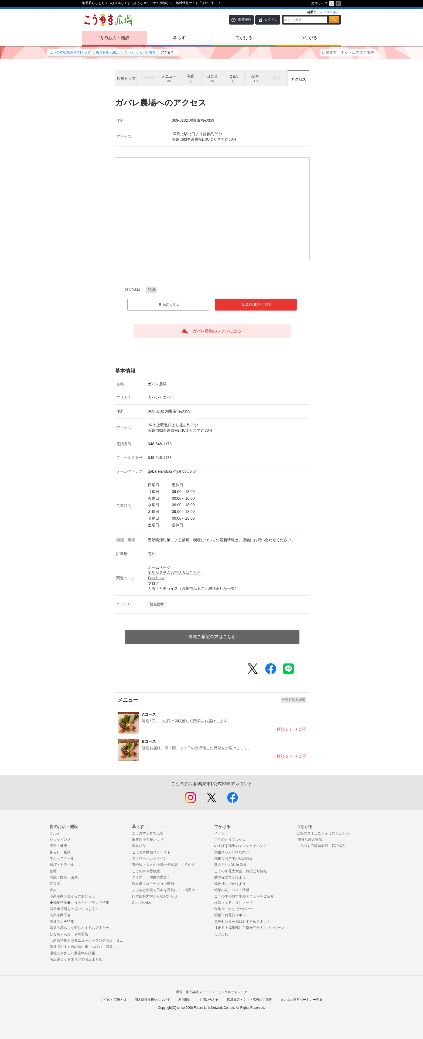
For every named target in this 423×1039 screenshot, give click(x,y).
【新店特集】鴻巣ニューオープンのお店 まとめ (88, 940)
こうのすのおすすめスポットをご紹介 (244, 896)
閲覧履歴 (244, 20)
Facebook (156, 578)
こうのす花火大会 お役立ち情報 (240, 871)
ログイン (271, 20)
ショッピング (60, 839)
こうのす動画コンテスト (151, 852)
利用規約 (184, 999)
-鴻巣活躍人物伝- (309, 839)
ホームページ (159, 567)
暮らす (179, 37)
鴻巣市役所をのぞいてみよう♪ (73, 909)
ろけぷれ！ (223, 934)
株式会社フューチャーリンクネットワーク (216, 992)
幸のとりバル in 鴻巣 (230, 865)
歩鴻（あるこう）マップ (233, 903)
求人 (53, 890)
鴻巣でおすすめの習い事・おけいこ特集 (81, 947)
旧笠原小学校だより (147, 839)
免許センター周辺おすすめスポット (242, 921)
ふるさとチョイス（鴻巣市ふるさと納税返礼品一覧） (193, 588)
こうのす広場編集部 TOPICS (320, 846)
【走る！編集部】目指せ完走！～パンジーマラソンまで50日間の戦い (252, 928)
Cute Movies (142, 903)
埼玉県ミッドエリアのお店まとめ (76, 959)
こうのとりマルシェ (230, 839)
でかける (244, 37)
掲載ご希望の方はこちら (212, 636)
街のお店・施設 (114, 37)
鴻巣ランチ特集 (62, 921)
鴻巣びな (139, 846)
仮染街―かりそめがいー (233, 909)
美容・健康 (58, 846)
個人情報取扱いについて (152, 999)
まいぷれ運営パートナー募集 (301, 999)
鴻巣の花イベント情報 (231, 890)
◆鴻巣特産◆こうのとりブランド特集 (79, 903)
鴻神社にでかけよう (230, 884)
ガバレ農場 (147, 52)
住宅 (53, 871)
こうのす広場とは (114, 999)
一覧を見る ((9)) (293, 699)
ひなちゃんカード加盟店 (69, 934)
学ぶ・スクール (62, 858)
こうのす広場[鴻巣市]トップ (70, 52)
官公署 (55, 884)
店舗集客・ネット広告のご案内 (348, 52)
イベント (221, 833)
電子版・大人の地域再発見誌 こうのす (163, 865)
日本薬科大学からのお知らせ (155, 896)
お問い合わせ (209, 999)
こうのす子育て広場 (147, 833)
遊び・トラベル (62, 865)
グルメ (129, 52)
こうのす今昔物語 (146, 871)
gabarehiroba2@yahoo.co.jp (172, 471)
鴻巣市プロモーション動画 (153, 884)
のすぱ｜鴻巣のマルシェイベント (240, 846)
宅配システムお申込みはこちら (174, 572)
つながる (308, 37)
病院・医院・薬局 (64, 877)
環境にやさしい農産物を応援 (72, 953)
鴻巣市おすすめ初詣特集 (233, 858)
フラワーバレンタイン (149, 858)
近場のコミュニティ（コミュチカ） (324, 833)
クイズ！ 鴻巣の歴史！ (151, 877)
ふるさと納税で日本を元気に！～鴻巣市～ (165, 890)
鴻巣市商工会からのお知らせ (72, 896)
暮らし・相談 (60, 852)
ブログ (153, 583)
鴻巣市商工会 (60, 915)
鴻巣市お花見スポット (231, 915)
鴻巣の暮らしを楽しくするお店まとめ (79, 928)
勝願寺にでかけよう (230, 877)
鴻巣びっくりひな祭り (231, 852)
